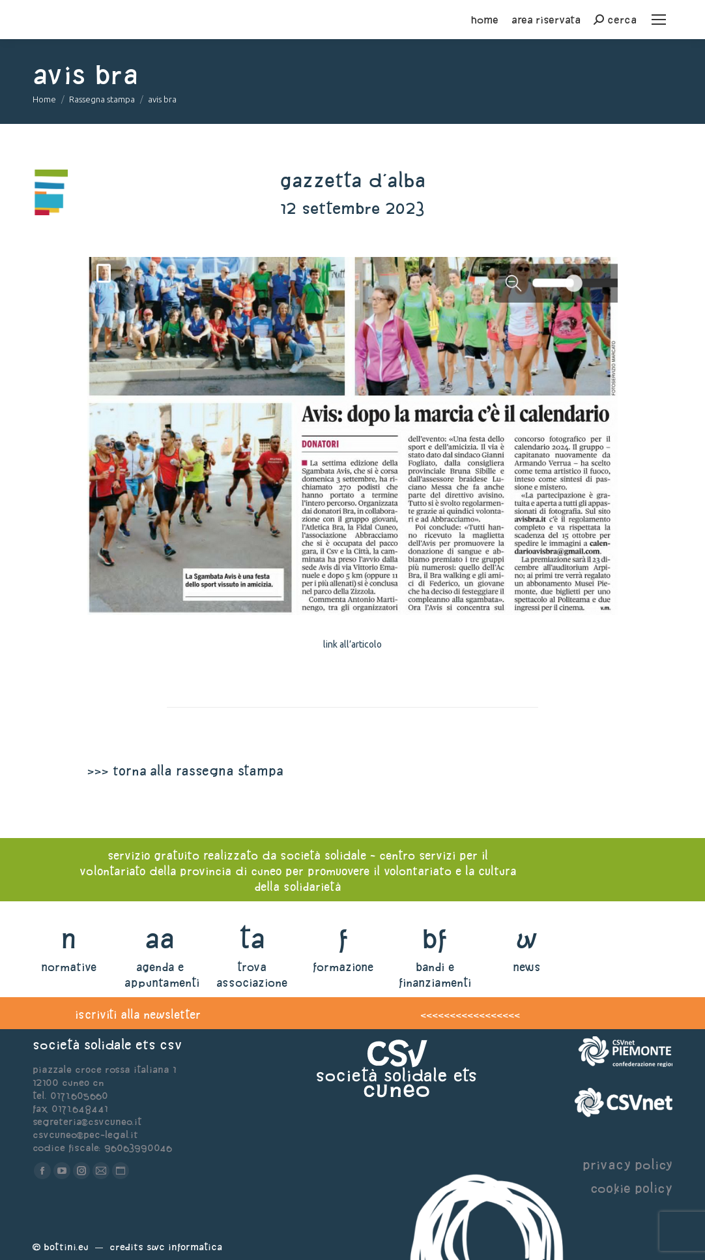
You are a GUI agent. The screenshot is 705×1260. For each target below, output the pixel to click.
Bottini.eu (66, 1247)
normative (68, 966)
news (527, 966)
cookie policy (631, 1188)
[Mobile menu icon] (659, 19)
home (484, 19)
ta (252, 938)
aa (160, 938)
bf (435, 938)
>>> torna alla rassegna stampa (185, 770)
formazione (343, 966)
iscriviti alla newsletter (138, 1014)
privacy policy (627, 1164)
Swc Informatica (184, 1247)
